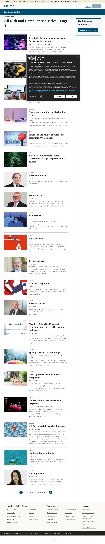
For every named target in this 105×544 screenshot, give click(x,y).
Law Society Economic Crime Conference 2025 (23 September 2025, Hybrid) (47, 158)
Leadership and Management (31, 1)
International (51, 516)
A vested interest (37, 175)
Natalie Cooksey (54, 118)
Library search (33, 519)
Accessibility (57, 533)
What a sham (35, 195)
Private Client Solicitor (89, 521)
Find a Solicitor (11, 509)
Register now (95, 6)
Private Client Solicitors (49, 1)
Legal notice (68, 533)
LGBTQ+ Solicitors (70, 509)
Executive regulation (39, 283)
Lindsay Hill (53, 406)
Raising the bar (37, 473)
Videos (31, 131)
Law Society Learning (13, 516)
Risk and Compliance (71, 1)
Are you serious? (37, 303)
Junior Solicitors (52, 522)
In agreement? (36, 215)
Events (31, 513)
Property (61, 1)
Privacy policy (46, 533)
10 (44, 493)
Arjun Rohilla (54, 356)
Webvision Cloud (57, 539)
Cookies (36, 533)
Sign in (85, 6)
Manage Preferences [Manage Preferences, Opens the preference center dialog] (35, 96)
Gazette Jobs (11, 513)
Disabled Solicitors (52, 509)
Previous (21, 492)
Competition (17, 1)
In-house (50, 519)
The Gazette (10, 519)
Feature (31, 35)
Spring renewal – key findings (44, 352)
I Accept (72, 96)
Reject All (59, 96)
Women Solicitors (70, 519)
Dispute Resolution (88, 513)
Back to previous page (88, 30)
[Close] (77, 56)
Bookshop (32, 509)
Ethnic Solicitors (52, 513)
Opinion (31, 172)
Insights (31, 516)
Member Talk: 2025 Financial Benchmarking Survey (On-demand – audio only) (48, 327)
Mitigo (50, 44)
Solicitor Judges (69, 516)
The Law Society (12, 522)
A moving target (37, 238)
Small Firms (68, 513)
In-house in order (38, 261)
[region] (53, 77)
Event (30, 152)
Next (50, 492)
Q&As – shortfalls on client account (47, 426)
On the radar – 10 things (41, 453)
